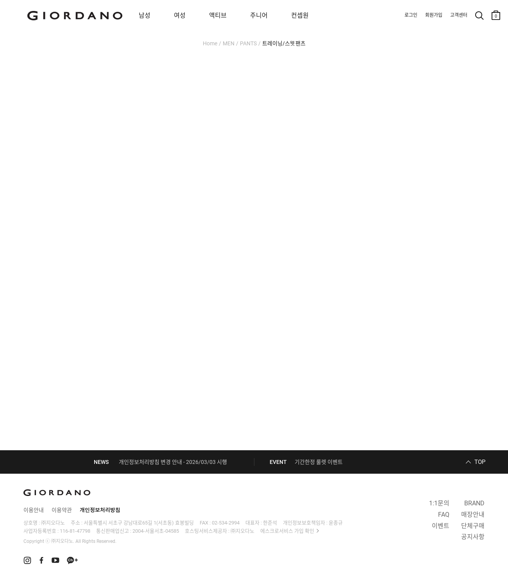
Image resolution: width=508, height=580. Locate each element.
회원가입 (433, 15)
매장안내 (473, 514)
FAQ (443, 514)
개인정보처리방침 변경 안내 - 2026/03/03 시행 (173, 462)
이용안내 (33, 510)
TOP (479, 461)
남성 (144, 15)
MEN (228, 43)
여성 (180, 15)
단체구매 (473, 526)
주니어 (259, 15)
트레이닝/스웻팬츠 (284, 43)
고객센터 (458, 15)
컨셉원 (300, 15)
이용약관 (62, 510)
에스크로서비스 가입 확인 (287, 531)
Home (210, 43)
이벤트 (440, 526)
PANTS (248, 43)
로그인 (410, 15)
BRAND (474, 503)
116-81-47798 (75, 531)
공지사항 (473, 537)
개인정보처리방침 (100, 510)
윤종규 (336, 523)
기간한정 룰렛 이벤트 (319, 462)
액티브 (218, 15)
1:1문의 (439, 503)
